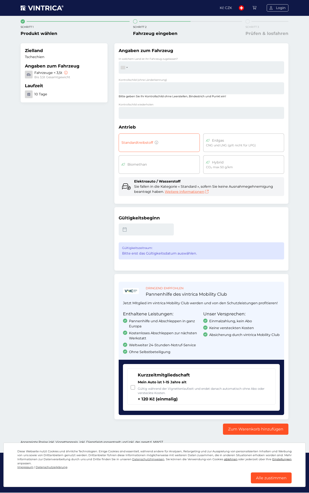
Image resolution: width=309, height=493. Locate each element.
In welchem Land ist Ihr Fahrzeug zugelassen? (148, 58)
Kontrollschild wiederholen (136, 104)
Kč (226, 8)
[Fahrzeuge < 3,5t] (65, 73)
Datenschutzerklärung (51, 467)
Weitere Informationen (187, 192)
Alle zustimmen (271, 477)
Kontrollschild (143, 79)
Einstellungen (282, 459)
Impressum (25, 467)
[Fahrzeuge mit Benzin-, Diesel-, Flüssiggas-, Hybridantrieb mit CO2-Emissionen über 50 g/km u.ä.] (155, 142)
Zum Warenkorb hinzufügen (255, 429)
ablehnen (231, 459)
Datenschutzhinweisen (148, 459)
